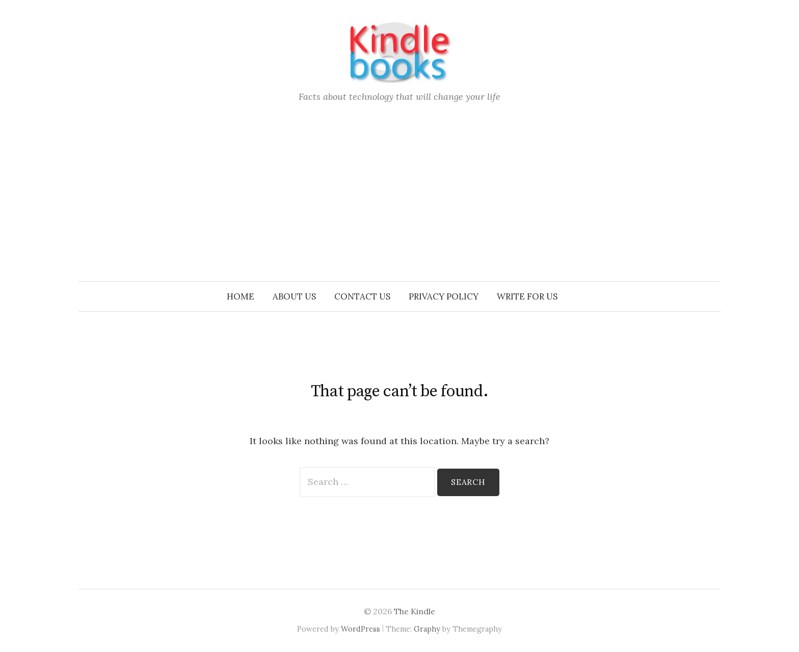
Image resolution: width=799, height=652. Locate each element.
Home (240, 296)
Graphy (427, 629)
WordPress (360, 629)
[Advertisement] (399, 204)
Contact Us (362, 296)
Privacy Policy (443, 296)
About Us (294, 296)
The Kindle (414, 611)
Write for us (527, 296)
